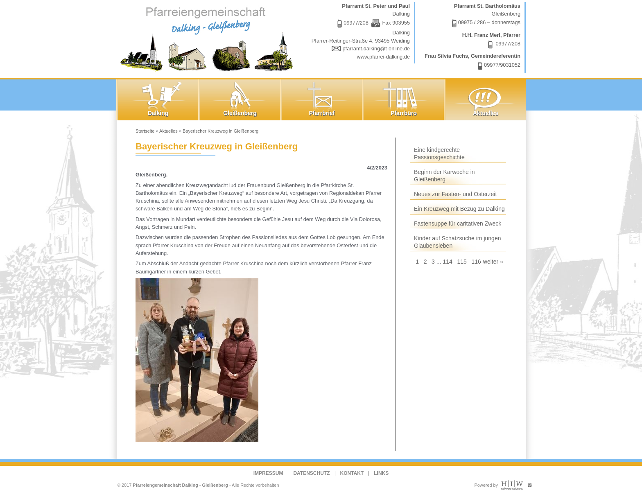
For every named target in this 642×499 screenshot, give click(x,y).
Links (381, 473)
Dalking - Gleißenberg (208, 38)
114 (447, 261)
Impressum (268, 473)
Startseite (145, 131)
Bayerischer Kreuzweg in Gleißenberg (220, 131)
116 (476, 261)
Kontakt (352, 473)
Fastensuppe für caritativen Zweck (457, 223)
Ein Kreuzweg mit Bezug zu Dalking (459, 208)
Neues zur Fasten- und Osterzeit (455, 194)
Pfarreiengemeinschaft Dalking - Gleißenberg (180, 485)
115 (461, 261)
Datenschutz (311, 473)
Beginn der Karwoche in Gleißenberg (444, 176)
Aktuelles (168, 131)
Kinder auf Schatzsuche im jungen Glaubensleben (457, 242)
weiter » (493, 261)
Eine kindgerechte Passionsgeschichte (439, 153)
